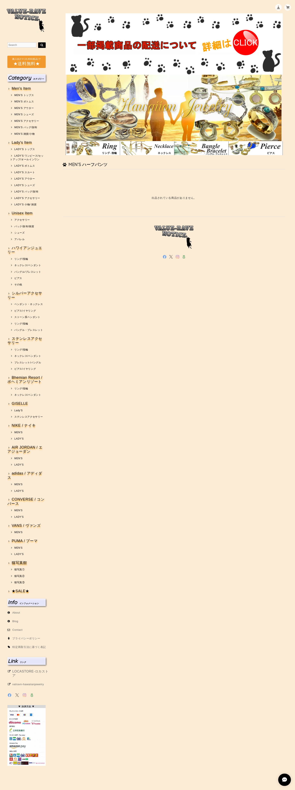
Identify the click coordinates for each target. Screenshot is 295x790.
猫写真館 (19, 563)
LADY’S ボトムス (24, 165)
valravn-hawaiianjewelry (28, 684)
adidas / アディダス (24, 475)
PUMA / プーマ (25, 541)
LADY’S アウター (24, 178)
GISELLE (20, 404)
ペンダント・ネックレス (28, 304)
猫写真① (19, 569)
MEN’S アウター (24, 108)
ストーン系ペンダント (27, 317)
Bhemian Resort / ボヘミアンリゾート (24, 380)
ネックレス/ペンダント (27, 265)
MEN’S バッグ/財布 (25, 127)
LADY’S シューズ (24, 185)
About (16, 612)
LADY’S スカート (24, 172)
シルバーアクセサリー (24, 295)
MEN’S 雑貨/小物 (24, 133)
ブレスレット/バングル (27, 362)
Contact (17, 629)
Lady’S (18, 410)
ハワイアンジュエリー (24, 250)
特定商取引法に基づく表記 (29, 647)
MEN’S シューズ (24, 114)
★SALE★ (20, 591)
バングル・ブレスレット (28, 330)
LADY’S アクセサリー (27, 198)
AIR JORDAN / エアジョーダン (25, 449)
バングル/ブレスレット (27, 271)
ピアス (18, 278)
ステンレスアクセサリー (24, 341)
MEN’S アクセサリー (26, 121)
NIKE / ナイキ (24, 425)
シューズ (19, 232)
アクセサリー (22, 219)
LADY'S (19, 438)
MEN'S (18, 432)
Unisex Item (22, 213)
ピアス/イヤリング (25, 310)
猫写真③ (19, 582)
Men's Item (21, 88)
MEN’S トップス (24, 95)
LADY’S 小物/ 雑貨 (25, 204)
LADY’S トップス (24, 149)
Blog (15, 621)
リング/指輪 (21, 259)
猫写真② (19, 576)
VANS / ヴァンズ (26, 526)
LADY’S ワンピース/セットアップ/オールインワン (26, 157)
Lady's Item (22, 143)
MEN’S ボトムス (24, 101)
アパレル (19, 239)
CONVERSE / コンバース (25, 501)
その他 (18, 284)
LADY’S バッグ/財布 (26, 191)
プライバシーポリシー (26, 638)
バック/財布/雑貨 (24, 226)
